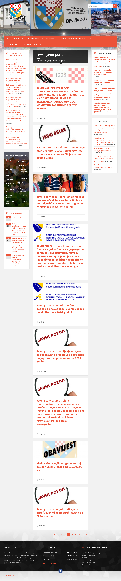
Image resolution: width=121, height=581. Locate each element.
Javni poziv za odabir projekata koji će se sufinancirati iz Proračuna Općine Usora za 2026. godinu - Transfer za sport (16, 102)
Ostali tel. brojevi (49, 563)
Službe (61, 38)
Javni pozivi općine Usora (15, 54)
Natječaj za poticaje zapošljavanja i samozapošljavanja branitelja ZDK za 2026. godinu (103, 107)
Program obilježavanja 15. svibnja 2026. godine (104, 81)
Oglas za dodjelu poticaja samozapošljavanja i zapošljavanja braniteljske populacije (19, 260)
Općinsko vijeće (34, 38)
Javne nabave (12, 44)
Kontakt (38, 44)
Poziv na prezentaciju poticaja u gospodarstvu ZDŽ (104, 149)
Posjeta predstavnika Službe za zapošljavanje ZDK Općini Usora (103, 72)
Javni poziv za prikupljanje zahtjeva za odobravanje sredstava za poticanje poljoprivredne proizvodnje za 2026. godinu (104, 93)
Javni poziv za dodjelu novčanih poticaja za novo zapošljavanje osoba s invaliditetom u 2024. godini (60, 309)
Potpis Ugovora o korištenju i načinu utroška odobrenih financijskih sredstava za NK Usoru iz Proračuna (104, 61)
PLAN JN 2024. (17, 217)
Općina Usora (17, 38)
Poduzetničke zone (77, 38)
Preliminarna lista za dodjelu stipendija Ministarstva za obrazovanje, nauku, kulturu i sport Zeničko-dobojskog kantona (19, 244)
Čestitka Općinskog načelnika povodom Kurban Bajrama (104, 166)
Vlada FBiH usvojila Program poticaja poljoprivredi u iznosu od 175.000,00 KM (59, 467)
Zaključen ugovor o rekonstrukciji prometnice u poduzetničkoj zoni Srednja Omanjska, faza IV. (104, 141)
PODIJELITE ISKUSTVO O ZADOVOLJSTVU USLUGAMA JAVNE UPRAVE (103, 159)
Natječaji (94, 38)
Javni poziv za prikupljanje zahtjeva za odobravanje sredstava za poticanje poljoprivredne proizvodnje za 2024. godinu (60, 356)
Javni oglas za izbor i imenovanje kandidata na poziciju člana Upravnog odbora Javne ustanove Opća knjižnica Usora (16, 141)
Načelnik (50, 38)
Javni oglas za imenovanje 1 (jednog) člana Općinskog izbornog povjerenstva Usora (16, 129)
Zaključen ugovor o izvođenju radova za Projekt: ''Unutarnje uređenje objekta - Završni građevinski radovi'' (19, 229)
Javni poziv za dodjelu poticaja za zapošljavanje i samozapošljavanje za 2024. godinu (60, 512)
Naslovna (40, 61)
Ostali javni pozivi (59, 61)
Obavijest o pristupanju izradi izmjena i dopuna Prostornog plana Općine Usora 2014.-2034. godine (104, 129)
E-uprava (27, 44)
